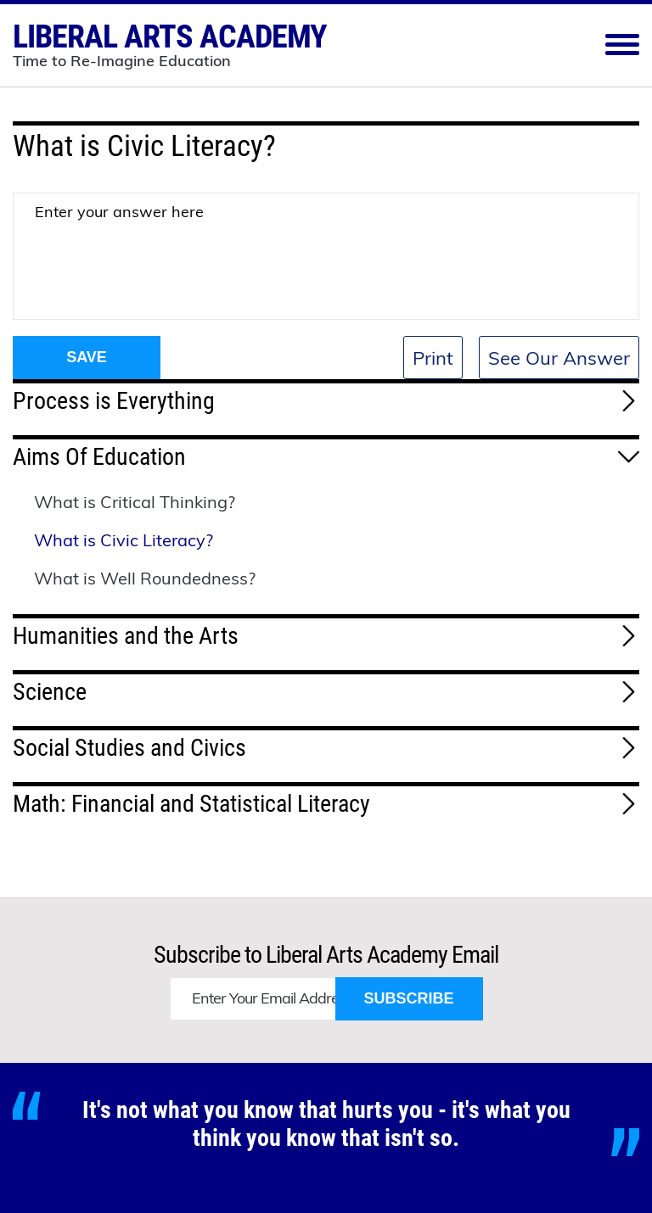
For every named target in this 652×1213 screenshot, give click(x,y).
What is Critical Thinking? (134, 501)
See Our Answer (559, 358)
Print (433, 358)
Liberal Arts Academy (170, 43)
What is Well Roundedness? (145, 578)
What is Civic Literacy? (123, 540)
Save (86, 357)
